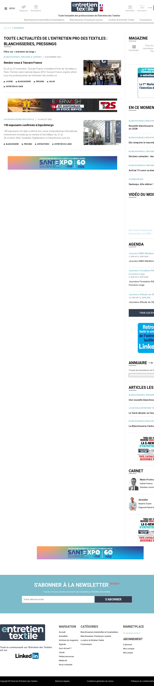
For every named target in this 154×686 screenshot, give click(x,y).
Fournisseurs (146, 20)
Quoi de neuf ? (65, 648)
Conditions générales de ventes (100, 681)
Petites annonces (66, 656)
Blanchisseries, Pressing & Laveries (86, 20)
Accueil (7, 28)
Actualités (19, 28)
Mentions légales (62, 681)
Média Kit (63, 660)
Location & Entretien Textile (121, 20)
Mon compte (128, 648)
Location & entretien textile (19, 119)
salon (52, 81)
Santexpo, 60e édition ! (141, 184)
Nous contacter (65, 664)
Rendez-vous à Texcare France (23, 62)
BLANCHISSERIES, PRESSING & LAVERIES (23, 57)
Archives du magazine (68, 640)
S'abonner (127, 644)
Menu (10, 8)
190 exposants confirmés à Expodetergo (29, 125)
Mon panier (128, 653)
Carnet (62, 652)
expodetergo (43, 144)
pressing (40, 81)
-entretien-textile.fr (131, 633)
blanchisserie (24, 81)
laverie (9, 81)
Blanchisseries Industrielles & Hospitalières (44, 20)
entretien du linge (14, 86)
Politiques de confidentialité (142, 681)
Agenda (62, 644)
